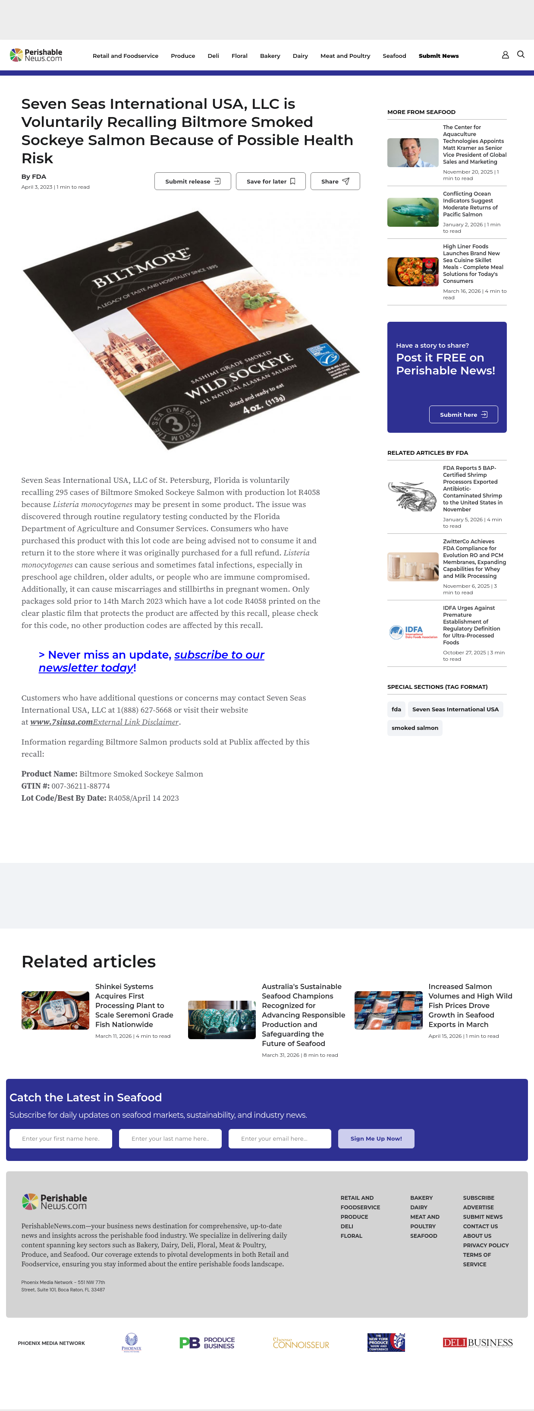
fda (396, 709)
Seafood (394, 55)
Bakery (270, 55)
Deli (213, 55)
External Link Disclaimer (136, 721)
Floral (240, 55)
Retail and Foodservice (125, 55)
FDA (39, 176)
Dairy (300, 55)
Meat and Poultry (345, 55)
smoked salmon (415, 727)
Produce (183, 55)
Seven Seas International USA (455, 709)
